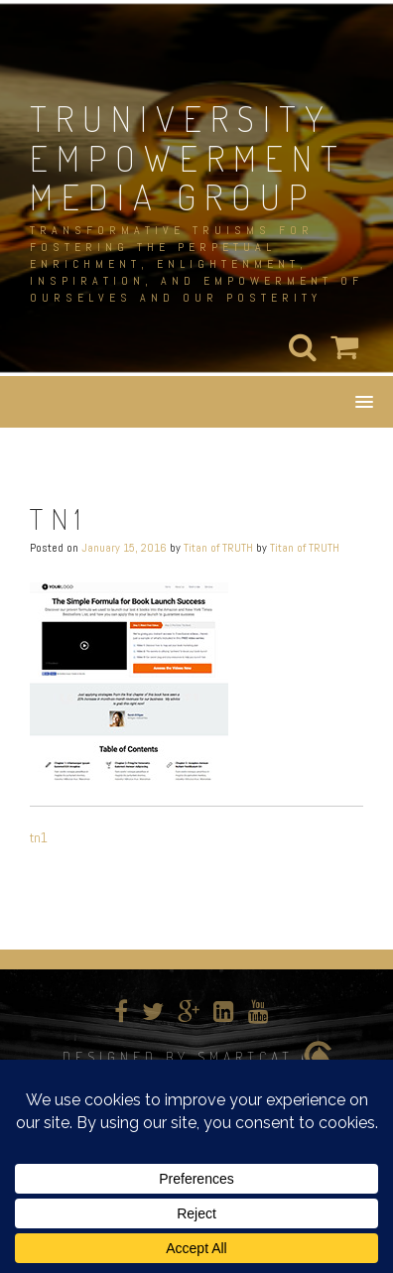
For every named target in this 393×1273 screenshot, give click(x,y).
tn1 (39, 837)
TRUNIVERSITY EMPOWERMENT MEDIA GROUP (188, 157)
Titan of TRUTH (218, 548)
